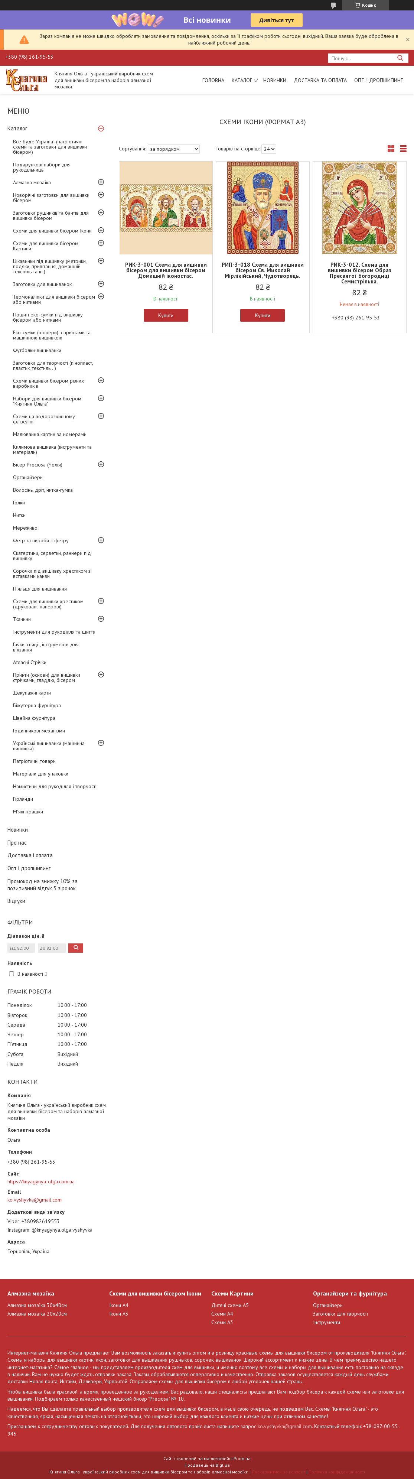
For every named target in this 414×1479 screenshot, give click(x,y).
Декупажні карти (32, 692)
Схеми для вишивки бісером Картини (45, 246)
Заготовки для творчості (340, 1313)
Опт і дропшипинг (378, 80)
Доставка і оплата (30, 855)
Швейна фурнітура (34, 718)
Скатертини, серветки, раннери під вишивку (52, 556)
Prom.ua (242, 1458)
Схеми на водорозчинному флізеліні (44, 419)
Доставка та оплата (320, 80)
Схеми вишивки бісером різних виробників (48, 383)
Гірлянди (23, 799)
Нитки (19, 515)
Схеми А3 (222, 1322)
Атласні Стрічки (29, 662)
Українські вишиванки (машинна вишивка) (49, 746)
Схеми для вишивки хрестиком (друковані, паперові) (48, 604)
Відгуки (16, 900)
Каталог (242, 80)
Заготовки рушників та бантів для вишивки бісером (51, 215)
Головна (213, 80)
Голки (19, 502)
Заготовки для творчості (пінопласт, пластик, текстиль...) (53, 365)
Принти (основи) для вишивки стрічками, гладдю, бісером (46, 677)
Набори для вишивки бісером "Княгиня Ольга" (47, 401)
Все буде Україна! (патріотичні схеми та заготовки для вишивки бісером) (50, 146)
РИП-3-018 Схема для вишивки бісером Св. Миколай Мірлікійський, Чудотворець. (263, 270)
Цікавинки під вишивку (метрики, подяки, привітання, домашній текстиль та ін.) (50, 266)
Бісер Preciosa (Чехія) (37, 464)
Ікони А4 (118, 1305)
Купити (165, 315)
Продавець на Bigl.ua (207, 1465)
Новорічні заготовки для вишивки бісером (51, 198)
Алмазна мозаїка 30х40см (37, 1305)
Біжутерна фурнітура (37, 705)
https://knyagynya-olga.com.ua (41, 1181)
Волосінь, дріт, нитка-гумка (43, 490)
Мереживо (25, 527)
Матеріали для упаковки (40, 773)
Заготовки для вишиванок (42, 284)
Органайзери (28, 477)
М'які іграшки (28, 811)
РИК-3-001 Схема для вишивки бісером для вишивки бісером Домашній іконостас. (166, 270)
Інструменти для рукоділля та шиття (54, 631)
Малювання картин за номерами (50, 434)
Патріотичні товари (34, 761)
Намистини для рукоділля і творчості (55, 786)
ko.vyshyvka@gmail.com (34, 1199)
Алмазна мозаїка (32, 182)
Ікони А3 (118, 1313)
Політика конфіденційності (337, 1472)
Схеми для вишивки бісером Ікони (52, 230)
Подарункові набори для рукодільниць (42, 167)
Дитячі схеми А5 (230, 1305)
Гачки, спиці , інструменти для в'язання (46, 647)
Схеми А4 (222, 1313)
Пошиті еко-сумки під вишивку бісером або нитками (48, 317)
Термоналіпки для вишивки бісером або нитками (54, 299)
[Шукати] (400, 58)
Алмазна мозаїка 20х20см (37, 1313)
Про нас (17, 842)
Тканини (22, 619)
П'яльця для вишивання (40, 588)
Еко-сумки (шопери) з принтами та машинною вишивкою (52, 335)
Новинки (274, 80)
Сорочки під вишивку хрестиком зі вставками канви (52, 573)
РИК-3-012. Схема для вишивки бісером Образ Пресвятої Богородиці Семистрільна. (359, 273)
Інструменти (326, 1322)
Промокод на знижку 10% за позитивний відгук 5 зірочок (42, 885)
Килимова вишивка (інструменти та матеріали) (52, 449)
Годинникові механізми (39, 730)
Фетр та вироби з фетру (41, 540)
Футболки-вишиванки (37, 350)
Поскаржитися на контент (278, 1472)
